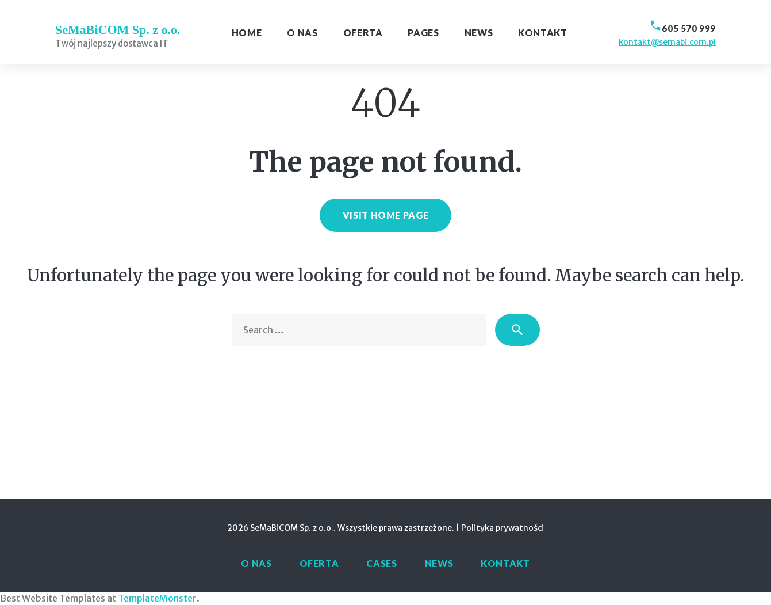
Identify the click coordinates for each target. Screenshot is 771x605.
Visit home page (386, 215)
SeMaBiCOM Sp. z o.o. (118, 29)
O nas (302, 32)
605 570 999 (689, 28)
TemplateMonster (157, 598)
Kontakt (542, 32)
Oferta (363, 32)
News (479, 32)
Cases (381, 563)
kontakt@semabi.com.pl (667, 42)
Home (247, 32)
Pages (423, 32)
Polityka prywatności (502, 528)
